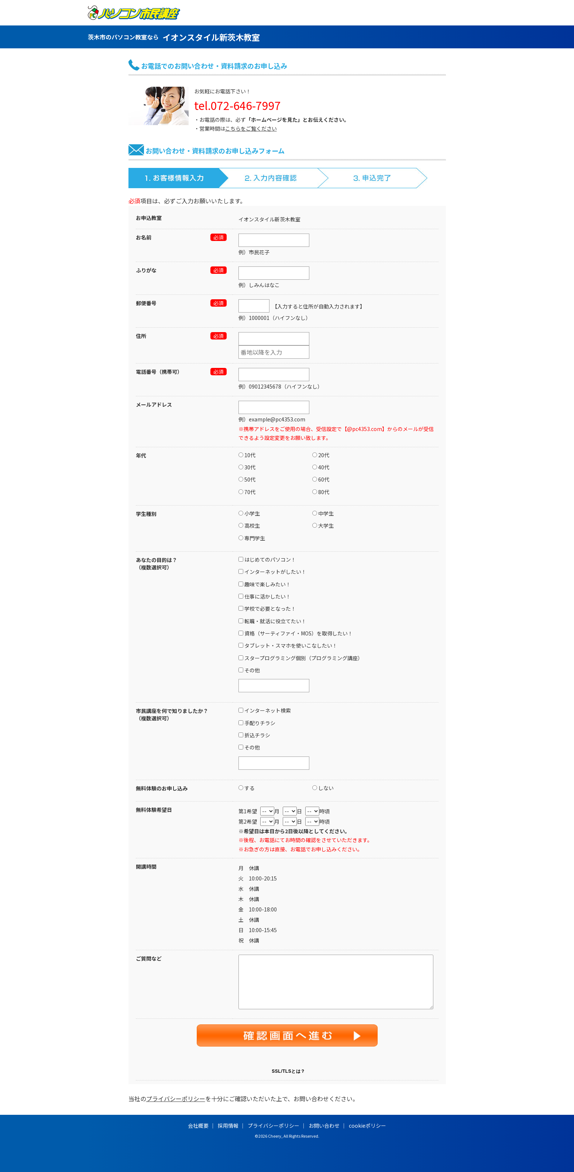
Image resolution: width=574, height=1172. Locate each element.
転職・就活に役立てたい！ (272, 621)
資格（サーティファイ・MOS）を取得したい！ (295, 633)
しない (323, 788)
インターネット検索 (264, 710)
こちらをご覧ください (251, 128)
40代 (320, 467)
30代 (246, 467)
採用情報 (228, 1125)
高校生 (249, 525)
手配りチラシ (256, 723)
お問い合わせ (324, 1125)
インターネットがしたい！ (272, 571)
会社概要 (198, 1125)
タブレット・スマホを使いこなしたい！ (287, 645)
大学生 (323, 525)
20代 (320, 455)
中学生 (323, 513)
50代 (246, 479)
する (246, 788)
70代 (246, 492)
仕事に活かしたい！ (264, 596)
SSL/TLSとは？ (288, 1071)
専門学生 (251, 538)
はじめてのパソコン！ (267, 559)
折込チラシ (254, 735)
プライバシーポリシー (175, 1098)
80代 (320, 492)
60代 (320, 479)
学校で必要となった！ (267, 608)
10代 (246, 455)
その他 (249, 670)
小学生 (249, 513)
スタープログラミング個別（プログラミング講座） (300, 658)
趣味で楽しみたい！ (264, 584)
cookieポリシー (367, 1125)
